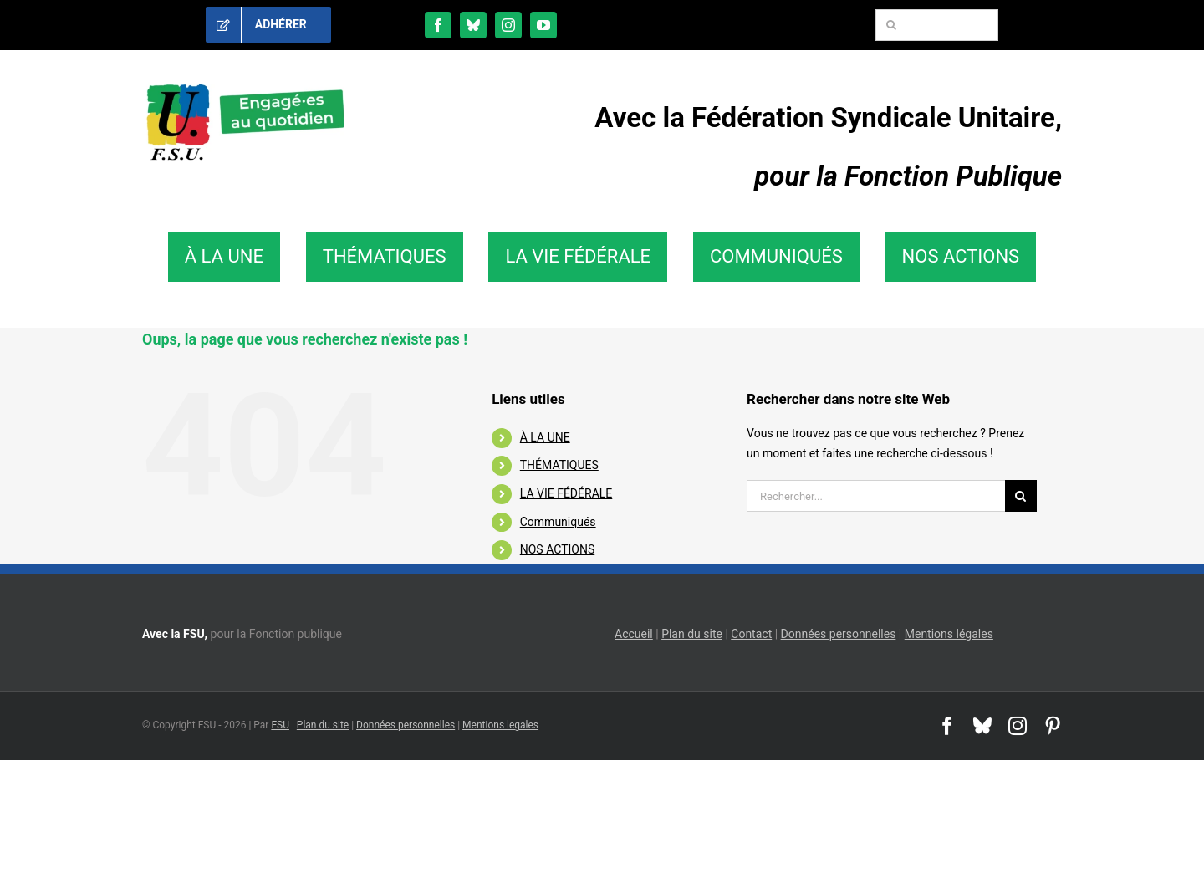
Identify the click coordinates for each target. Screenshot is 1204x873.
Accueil (634, 634)
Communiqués (558, 521)
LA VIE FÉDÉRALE (566, 493)
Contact (751, 634)
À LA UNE (545, 437)
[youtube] (543, 25)
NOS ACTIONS (557, 549)
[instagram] (508, 25)
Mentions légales (949, 634)
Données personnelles (838, 634)
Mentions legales (500, 725)
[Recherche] (891, 25)
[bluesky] (473, 25)
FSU (280, 725)
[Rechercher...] (876, 496)
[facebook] (438, 25)
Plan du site (691, 634)
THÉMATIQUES (559, 465)
